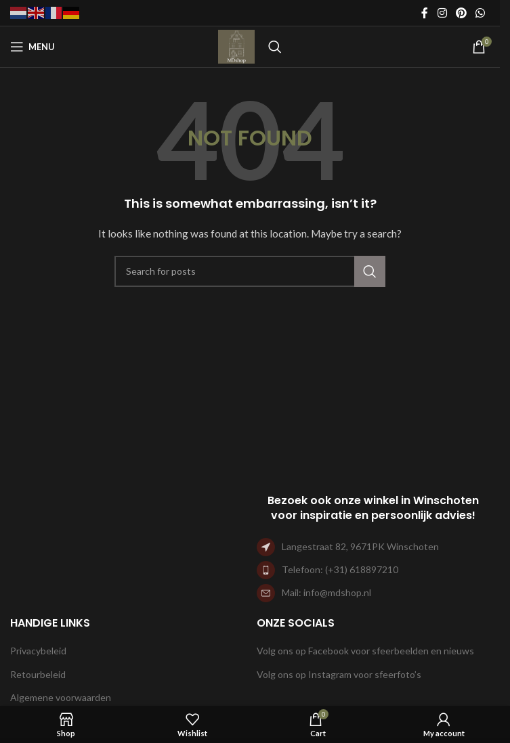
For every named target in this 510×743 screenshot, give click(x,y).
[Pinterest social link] (461, 13)
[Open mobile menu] (32, 46)
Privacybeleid (38, 650)
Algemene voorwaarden (60, 697)
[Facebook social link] (425, 13)
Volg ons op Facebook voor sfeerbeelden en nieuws (365, 650)
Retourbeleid (38, 674)
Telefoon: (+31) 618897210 (340, 569)
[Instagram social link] (442, 13)
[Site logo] (236, 45)
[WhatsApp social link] (480, 13)
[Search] (275, 46)
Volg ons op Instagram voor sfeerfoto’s (339, 674)
